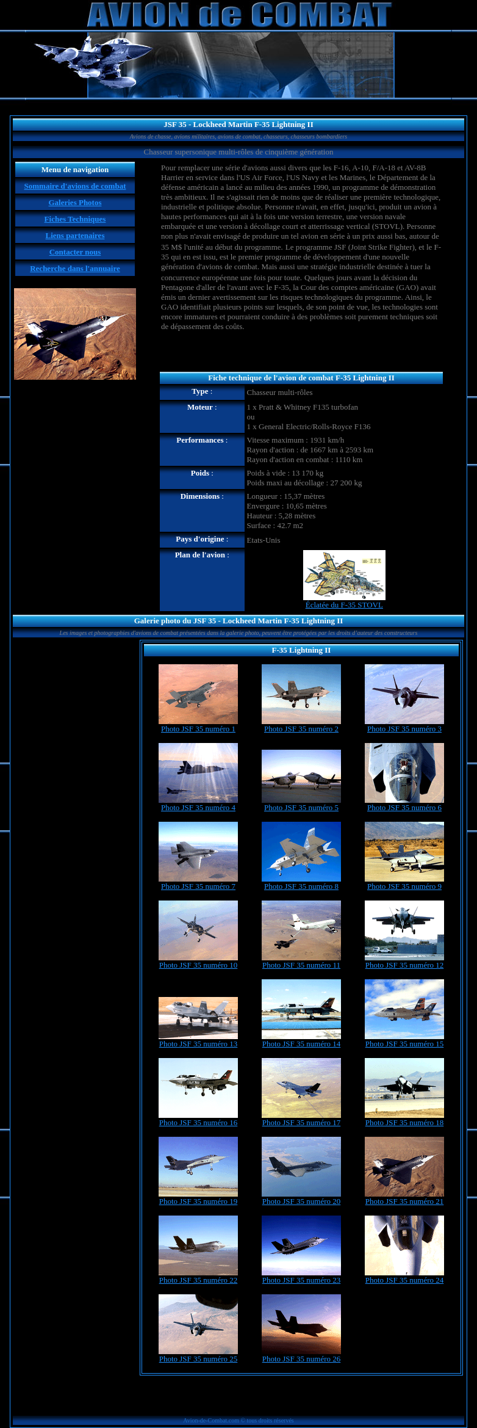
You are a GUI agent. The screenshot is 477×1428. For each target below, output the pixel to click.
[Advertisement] (301, 352)
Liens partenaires (75, 235)
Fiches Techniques (75, 218)
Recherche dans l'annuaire (75, 268)
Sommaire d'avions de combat (75, 185)
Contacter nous (75, 251)
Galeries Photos (74, 202)
